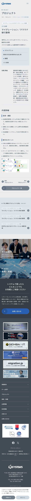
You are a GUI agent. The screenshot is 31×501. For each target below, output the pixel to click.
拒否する (22, 497)
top (3, 17)
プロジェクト (8, 17)
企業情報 (15, 404)
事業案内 (15, 384)
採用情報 (15, 409)
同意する (8, 497)
